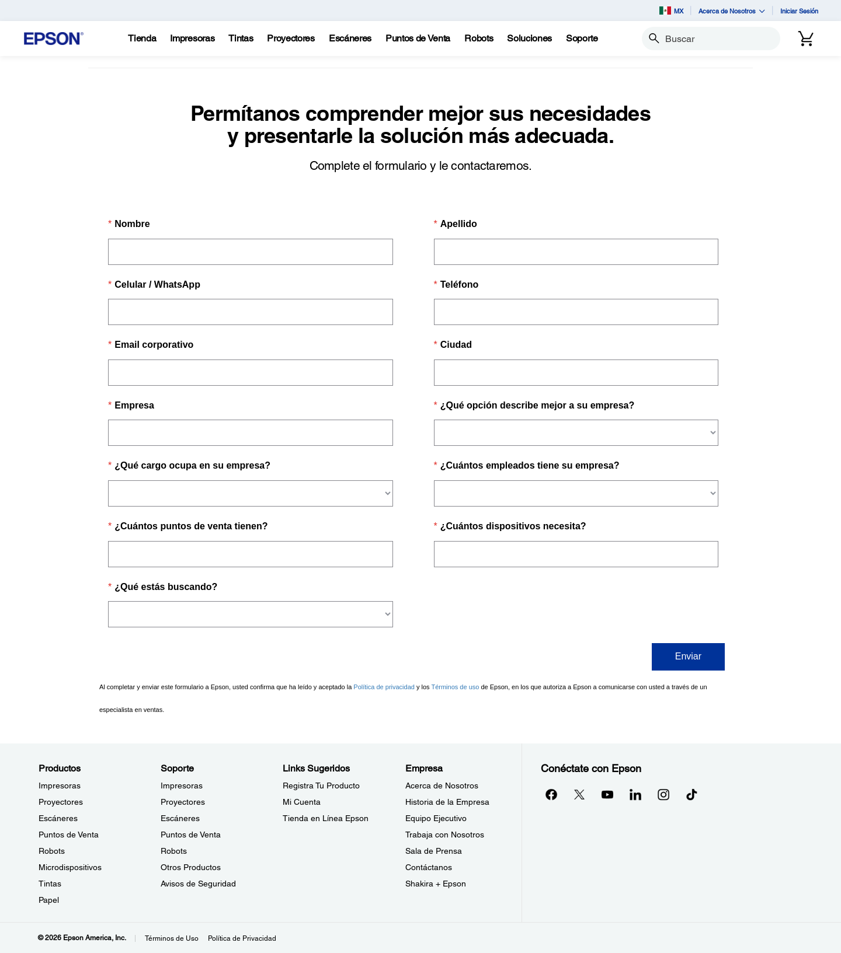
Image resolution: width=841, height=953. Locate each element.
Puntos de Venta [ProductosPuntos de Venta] (69, 834)
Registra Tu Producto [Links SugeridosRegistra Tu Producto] (321, 785)
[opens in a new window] (691, 794)
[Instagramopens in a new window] (663, 794)
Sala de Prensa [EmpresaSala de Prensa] (433, 851)
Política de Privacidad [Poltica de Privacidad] (242, 938)
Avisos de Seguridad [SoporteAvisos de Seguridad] (198, 883)
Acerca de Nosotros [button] (731, 11)
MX (671, 10)
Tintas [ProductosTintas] (50, 883)
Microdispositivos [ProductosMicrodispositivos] (70, 867)
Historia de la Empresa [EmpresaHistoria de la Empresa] (447, 802)
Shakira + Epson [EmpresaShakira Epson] (435, 883)
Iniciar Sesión (799, 11)
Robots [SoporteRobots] (174, 851)
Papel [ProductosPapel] (49, 900)
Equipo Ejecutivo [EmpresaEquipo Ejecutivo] (436, 818)
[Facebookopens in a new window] (551, 794)
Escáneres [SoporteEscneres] (180, 818)
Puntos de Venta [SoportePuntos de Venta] (191, 834)
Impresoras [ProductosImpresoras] (60, 785)
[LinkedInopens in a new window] (635, 794)
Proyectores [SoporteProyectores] (183, 802)
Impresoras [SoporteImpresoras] (182, 785)
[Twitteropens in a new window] (579, 794)
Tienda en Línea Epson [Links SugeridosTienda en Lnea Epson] (326, 818)
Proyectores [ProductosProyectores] (61, 802)
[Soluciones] (529, 38)
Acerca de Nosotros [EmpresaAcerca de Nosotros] (441, 785)
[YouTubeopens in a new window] (607, 794)
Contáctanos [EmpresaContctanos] (428, 867)
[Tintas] (241, 38)
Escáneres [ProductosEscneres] (58, 818)
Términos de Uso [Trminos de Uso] (172, 938)
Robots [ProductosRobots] (52, 851)
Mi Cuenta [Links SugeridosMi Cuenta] (302, 802)
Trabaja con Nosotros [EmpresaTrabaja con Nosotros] (444, 834)
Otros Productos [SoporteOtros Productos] (191, 867)
